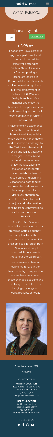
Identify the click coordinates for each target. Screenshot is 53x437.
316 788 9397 (26, 410)
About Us (26, 372)
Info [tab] (10, 37)
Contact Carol (37, 37)
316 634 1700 (26, 392)
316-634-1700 (26, 3)
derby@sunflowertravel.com (26, 412)
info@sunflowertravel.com (26, 395)
